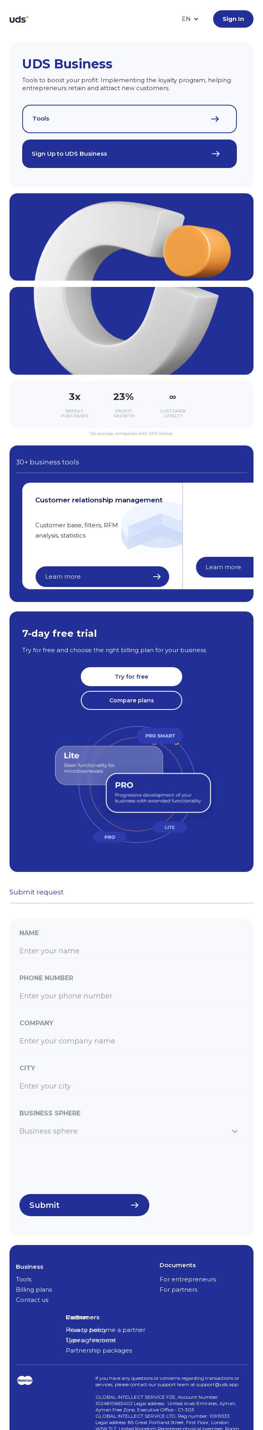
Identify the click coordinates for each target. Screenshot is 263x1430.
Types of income (91, 1340)
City (27, 1068)
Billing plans (34, 1289)
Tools (40, 118)
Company (36, 1023)
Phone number (46, 978)
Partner (77, 1317)
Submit (44, 1205)
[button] (190, 19)
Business (29, 1266)
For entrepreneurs (188, 1279)
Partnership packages (99, 1350)
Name (29, 933)
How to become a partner (105, 1330)
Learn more (63, 576)
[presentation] (79, 1169)
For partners (178, 1289)
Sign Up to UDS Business (69, 153)
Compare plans (131, 700)
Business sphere (49, 1113)
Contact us (32, 1300)
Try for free (131, 676)
